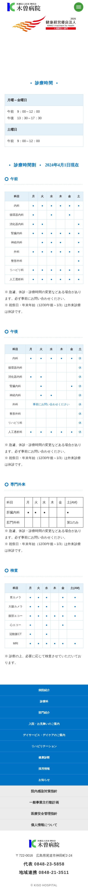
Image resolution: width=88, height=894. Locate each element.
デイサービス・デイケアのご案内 (44, 735)
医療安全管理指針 (44, 813)
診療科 (44, 701)
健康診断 (44, 757)
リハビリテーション (44, 746)
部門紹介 (44, 712)
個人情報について (44, 825)
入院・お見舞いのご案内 (44, 723)
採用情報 (44, 768)
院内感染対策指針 (44, 791)
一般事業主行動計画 (44, 802)
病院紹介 (44, 690)
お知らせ (44, 780)
